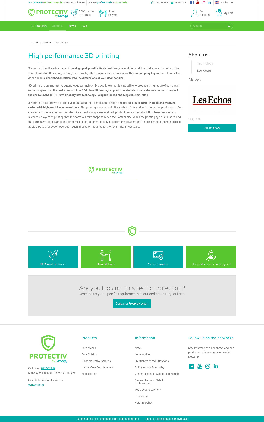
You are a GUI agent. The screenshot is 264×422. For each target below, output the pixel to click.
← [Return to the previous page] (30, 42)
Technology (205, 63)
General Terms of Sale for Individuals (157, 373)
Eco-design (205, 70)
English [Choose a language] (224, 2)
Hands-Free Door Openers (97, 367)
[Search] (229, 26)
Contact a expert (132, 303)
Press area (141, 396)
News (72, 26)
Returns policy (143, 402)
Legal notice (142, 354)
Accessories (89, 373)
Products (39, 26)
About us (57, 26)
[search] (208, 26)
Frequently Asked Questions (152, 361)
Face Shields (89, 354)
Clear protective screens (96, 361)
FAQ (84, 26)
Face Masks (89, 348)
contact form (36, 384)
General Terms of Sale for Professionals (150, 382)
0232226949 (159, 2)
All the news (212, 128)
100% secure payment (148, 389)
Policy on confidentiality (149, 367)
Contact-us (178, 2)
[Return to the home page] (37, 42)
